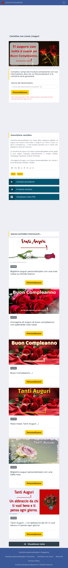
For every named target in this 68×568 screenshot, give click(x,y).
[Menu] (64, 2)
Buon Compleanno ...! (21, 373)
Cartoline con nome (20, 36)
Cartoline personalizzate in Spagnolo (34, 552)
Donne (20, 174)
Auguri (35, 36)
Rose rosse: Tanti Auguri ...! (24, 424)
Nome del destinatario (22, 83)
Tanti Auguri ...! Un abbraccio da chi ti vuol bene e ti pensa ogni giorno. (32, 524)
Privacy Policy (34, 561)
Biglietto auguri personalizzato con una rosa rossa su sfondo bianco (33, 272)
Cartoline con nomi (45, 556)
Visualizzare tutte (34, 544)
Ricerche (59, 556)
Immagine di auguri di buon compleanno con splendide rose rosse (32, 323)
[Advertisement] (34, 20)
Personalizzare (34, 283)
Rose (13, 174)
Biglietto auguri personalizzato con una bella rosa (31, 473)
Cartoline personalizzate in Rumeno (20, 556)
